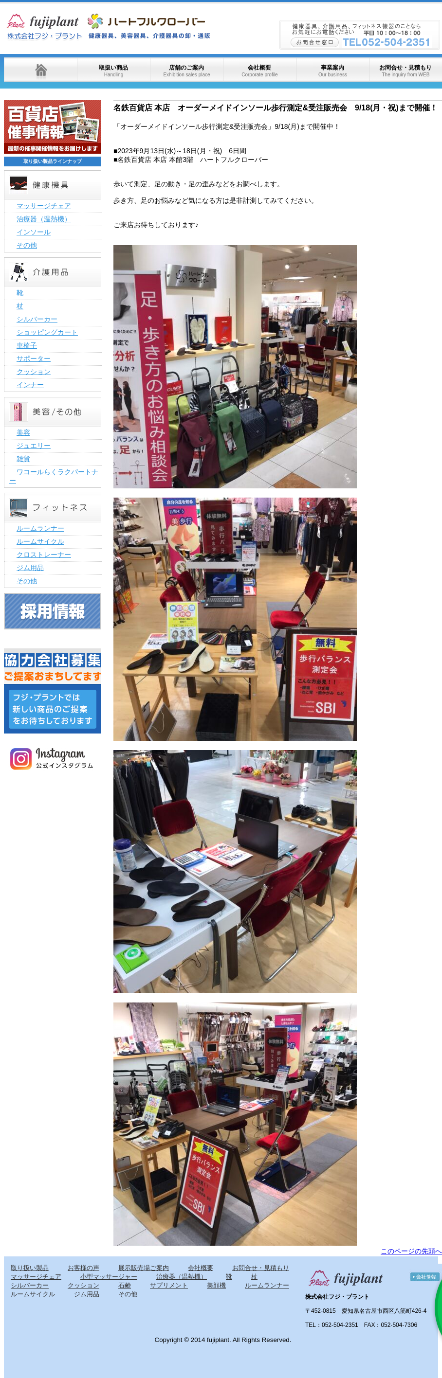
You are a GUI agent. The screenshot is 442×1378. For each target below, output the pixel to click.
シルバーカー (37, 319)
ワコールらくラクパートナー (53, 476)
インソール (34, 232)
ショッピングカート (47, 332)
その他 (27, 245)
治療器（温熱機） (44, 219)
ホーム (40, 69)
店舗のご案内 (186, 70)
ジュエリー (34, 445)
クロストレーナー (44, 554)
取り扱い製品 (30, 1267)
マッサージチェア (44, 206)
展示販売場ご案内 (143, 1267)
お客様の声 (83, 1267)
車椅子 (27, 345)
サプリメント (169, 1285)
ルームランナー (40, 528)
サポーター (34, 358)
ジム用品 (30, 568)
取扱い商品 (113, 70)
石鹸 (124, 1285)
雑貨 (23, 459)
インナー (30, 385)
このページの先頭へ (411, 1251)
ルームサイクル (40, 541)
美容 (23, 432)
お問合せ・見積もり (405, 70)
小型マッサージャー (108, 1276)
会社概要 (259, 70)
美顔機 (216, 1285)
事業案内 (332, 70)
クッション (34, 372)
